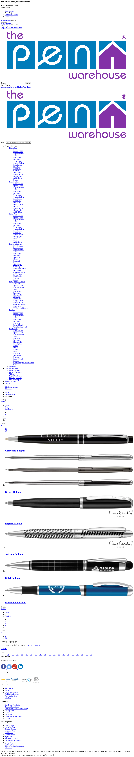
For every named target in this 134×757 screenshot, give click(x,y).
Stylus (15, 348)
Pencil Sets (17, 270)
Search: (3, 83)
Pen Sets (8, 742)
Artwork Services (11, 696)
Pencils (15, 206)
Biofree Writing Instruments (14, 746)
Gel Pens (16, 170)
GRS (15, 364)
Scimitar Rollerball (15, 602)
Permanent (17, 299)
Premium (16, 159)
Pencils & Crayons (11, 738)
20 (6, 431)
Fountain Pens (18, 204)
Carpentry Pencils (19, 272)
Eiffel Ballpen (12, 578)
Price (6, 407)
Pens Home (9, 688)
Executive (16, 323)
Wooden (16, 263)
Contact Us (9, 16)
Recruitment (9, 714)
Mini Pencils (17, 276)
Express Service (18, 154)
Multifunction (18, 174)
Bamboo (16, 357)
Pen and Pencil (18, 325)
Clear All (4, 649)
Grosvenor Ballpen (15, 450)
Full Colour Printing (12, 694)
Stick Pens (16, 167)
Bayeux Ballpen (13, 523)
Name (7, 405)
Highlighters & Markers (13, 740)
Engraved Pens (10, 731)
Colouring (16, 267)
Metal (15, 240)
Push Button (17, 165)
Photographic (17, 176)
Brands (15, 349)
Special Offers (18, 152)
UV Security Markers (20, 308)
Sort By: (3, 400)
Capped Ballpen (18, 163)
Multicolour (17, 306)
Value (15, 155)
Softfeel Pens (17, 178)
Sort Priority (9, 409)
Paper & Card (18, 359)
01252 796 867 (6, 24)
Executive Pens (10, 394)
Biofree (15, 180)
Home (7, 392)
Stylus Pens (17, 172)
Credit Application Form (13, 716)
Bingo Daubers (18, 300)
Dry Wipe (16, 297)
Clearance (8, 748)
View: (3, 423)
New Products (18, 150)
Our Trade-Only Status (12, 705)
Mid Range (17, 157)
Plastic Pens (9, 733)
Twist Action (17, 161)
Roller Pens (17, 169)
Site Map (8, 698)
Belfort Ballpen (13, 492)
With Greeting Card (20, 327)
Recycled (16, 261)
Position (3, 402)
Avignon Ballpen (14, 554)
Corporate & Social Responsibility (16, 709)
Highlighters (17, 344)
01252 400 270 (6, 20)
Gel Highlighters (19, 304)
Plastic (15, 238)
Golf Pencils (17, 274)
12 (6, 429)
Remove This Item (34, 645)
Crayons (16, 278)
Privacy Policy (10, 710)
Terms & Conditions (12, 707)
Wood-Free (17, 257)
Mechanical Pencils (19, 268)
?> (7, 655)
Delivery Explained (11, 692)
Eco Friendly (9, 744)
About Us (8, 690)
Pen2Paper (8, 718)
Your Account (9, 11)
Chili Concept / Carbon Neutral (23, 363)
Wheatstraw (17, 355)
